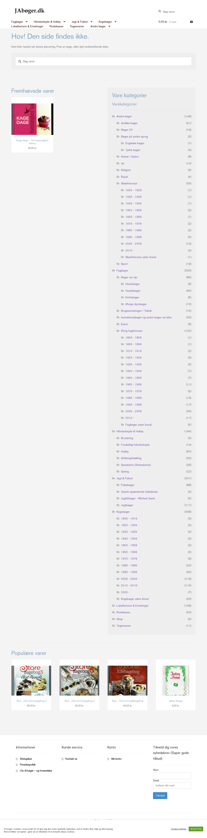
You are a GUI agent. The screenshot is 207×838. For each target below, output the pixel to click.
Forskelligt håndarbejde (135, 444)
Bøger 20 (127, 129)
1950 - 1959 (133, 210)
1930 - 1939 (133, 196)
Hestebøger (132, 283)
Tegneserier (77, 26)
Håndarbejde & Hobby (47, 21)
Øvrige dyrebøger (136, 304)
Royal (124, 176)
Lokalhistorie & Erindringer (27, 26)
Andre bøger (98, 26)
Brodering (127, 438)
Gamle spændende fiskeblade (139, 491)
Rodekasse (56, 26)
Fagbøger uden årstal (138, 424)
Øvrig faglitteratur (132, 330)
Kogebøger (105, 21)
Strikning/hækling (131, 458)
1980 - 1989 (133, 230)
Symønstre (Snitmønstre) (136, 464)
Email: (172, 784)
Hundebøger (132, 290)
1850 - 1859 (133, 337)
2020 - (125, 592)
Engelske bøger (134, 143)
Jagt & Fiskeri (80, 21)
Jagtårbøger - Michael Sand (138, 498)
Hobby (125, 451)
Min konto (116, 758)
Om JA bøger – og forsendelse (36, 770)
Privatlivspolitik (27, 764)
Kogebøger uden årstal (135, 598)
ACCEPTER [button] (196, 829)
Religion (126, 170)
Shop (120, 619)
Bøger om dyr (129, 277)
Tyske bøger (132, 150)
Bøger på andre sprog (134, 136)
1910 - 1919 (133, 351)
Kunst (124, 324)
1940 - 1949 (133, 203)
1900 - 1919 (129, 518)
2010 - (129, 250)
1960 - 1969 (133, 216)
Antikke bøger (129, 123)
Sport (124, 263)
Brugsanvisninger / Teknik (136, 310)
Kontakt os (71, 758)
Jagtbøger (127, 505)
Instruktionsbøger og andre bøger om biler (146, 317)
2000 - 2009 (133, 243)
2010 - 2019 (129, 585)
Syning (125, 471)
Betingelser (26, 758)
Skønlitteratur (129, 183)
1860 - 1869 (133, 344)
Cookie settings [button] (178, 829)
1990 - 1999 (133, 237)
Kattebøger (132, 297)
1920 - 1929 (133, 190)
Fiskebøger (127, 485)
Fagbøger (17, 21)
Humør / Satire (130, 156)
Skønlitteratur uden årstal (140, 257)
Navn (155, 769)
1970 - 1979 (133, 223)
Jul (122, 163)
